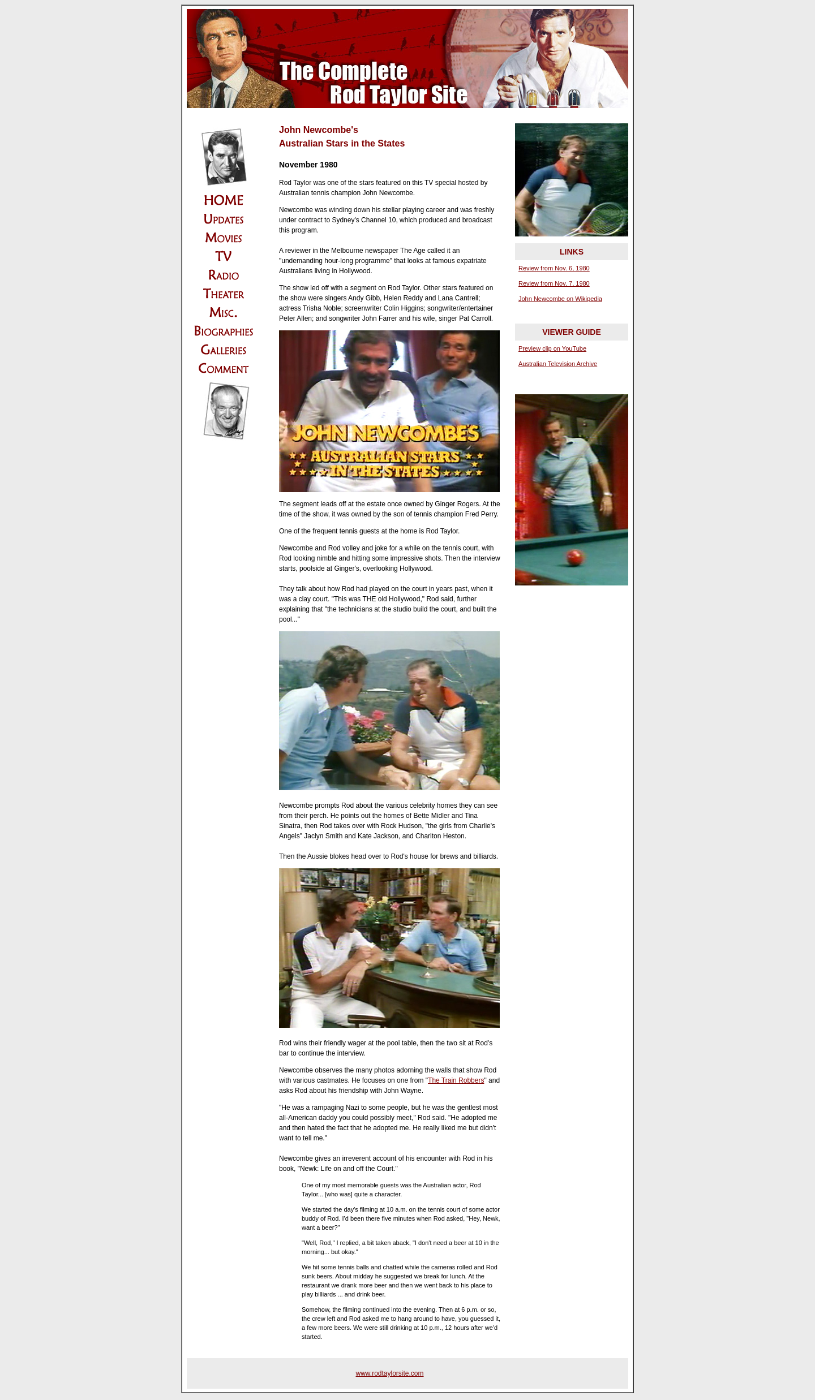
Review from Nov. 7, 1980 (554, 283)
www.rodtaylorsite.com (389, 1373)
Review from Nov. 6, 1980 (554, 268)
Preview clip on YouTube (552, 348)
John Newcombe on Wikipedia (560, 298)
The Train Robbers (456, 1080)
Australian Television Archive (557, 363)
